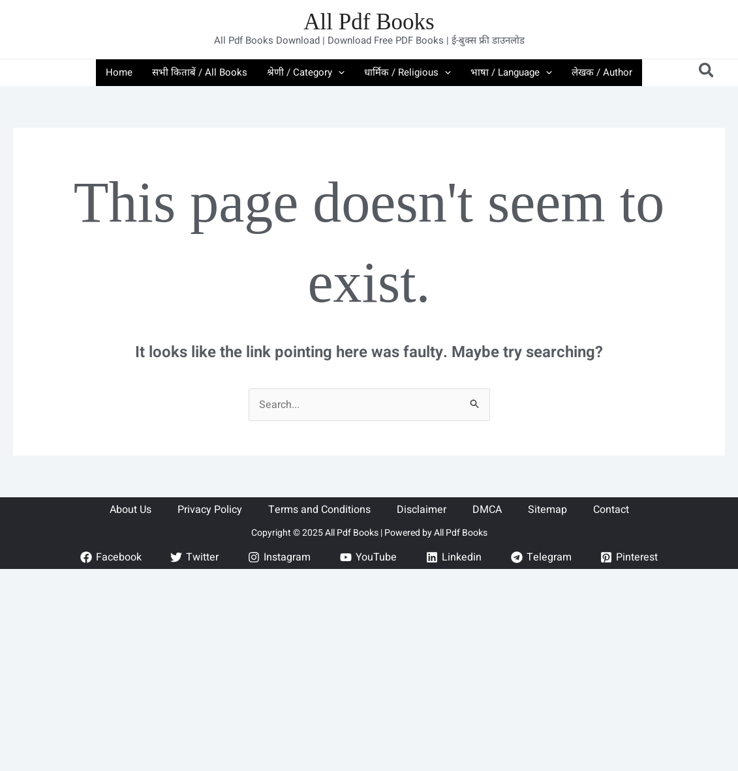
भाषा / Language (511, 72)
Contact (611, 509)
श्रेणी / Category (306, 72)
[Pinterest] (629, 557)
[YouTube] (368, 557)
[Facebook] (111, 557)
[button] (707, 72)
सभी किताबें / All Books (199, 72)
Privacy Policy (209, 509)
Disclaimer (421, 509)
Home (119, 72)
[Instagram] (279, 557)
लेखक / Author (602, 72)
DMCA (487, 509)
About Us (130, 509)
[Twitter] (194, 557)
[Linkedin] (453, 557)
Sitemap (547, 509)
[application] (338, 72)
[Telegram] (541, 557)
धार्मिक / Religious (407, 72)
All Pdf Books (368, 22)
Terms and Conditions (319, 509)
